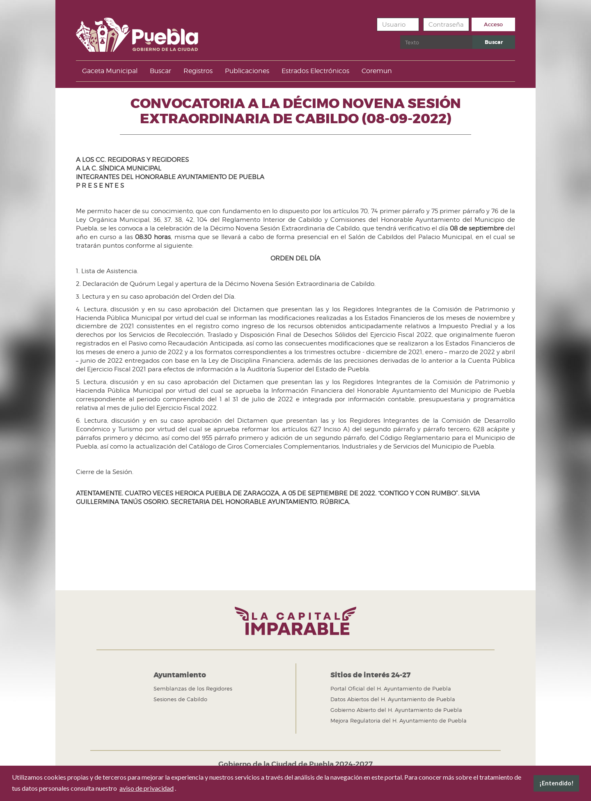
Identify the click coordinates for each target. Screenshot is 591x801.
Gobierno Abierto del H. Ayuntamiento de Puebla (396, 710)
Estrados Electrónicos (315, 71)
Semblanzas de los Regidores (192, 688)
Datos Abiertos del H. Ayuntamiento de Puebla (392, 699)
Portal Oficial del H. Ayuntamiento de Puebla (390, 688)
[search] (436, 42)
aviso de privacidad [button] (146, 788)
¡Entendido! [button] (556, 783)
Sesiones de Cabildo (180, 699)
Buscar (400, 35)
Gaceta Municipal (109, 71)
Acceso (493, 24)
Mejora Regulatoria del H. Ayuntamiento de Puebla (398, 720)
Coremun (377, 71)
